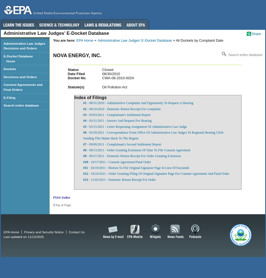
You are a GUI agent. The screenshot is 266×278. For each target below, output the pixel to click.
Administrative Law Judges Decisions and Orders (24, 46)
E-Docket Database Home (18, 58)
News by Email (112, 232)
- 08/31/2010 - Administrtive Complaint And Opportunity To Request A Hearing (138, 103)
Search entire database (241, 55)
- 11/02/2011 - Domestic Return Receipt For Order (119, 180)
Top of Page (63, 205)
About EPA (136, 25)
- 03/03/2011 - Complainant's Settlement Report (117, 115)
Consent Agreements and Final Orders (23, 87)
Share (256, 34)
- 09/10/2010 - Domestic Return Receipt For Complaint (122, 109)
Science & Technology (59, 25)
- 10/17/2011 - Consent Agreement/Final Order (117, 162)
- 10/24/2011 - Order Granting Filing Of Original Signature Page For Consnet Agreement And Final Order (156, 174)
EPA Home (84, 40)
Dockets (10, 69)
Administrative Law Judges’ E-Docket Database (135, 40)
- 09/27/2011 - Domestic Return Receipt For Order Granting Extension (132, 156)
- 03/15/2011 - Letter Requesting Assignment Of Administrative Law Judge (135, 127)
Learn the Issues (18, 25)
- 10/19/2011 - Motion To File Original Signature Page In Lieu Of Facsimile (136, 168)
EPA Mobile (135, 232)
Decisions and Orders (20, 77)
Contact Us (77, 232)
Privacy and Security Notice (44, 232)
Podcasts (195, 232)
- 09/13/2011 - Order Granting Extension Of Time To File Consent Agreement (136, 150)
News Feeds (176, 232)
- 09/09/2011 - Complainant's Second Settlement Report (122, 144)
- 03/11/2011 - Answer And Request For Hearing (117, 121)
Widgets (156, 232)
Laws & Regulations (103, 25)
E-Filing (9, 97)
